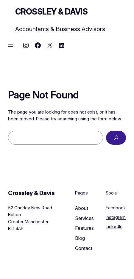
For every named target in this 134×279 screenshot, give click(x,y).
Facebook (116, 208)
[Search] (116, 138)
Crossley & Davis (51, 12)
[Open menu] (10, 45)
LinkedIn (114, 226)
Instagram (116, 217)
